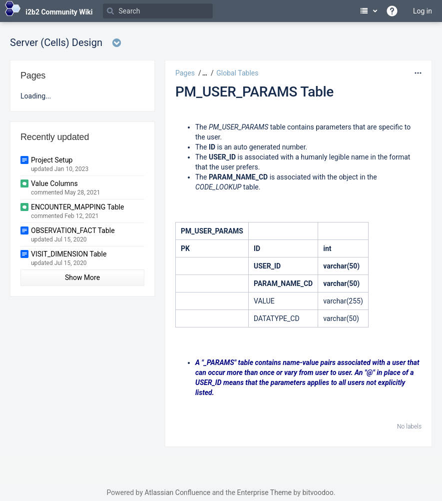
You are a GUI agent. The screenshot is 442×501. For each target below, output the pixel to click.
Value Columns (54, 184)
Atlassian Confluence (177, 492)
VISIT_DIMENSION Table (68, 254)
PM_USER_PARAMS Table (254, 92)
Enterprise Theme (264, 492)
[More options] (418, 73)
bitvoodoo (317, 492)
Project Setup (51, 160)
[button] (203, 73)
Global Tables (237, 73)
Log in (422, 11)
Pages (185, 73)
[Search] (158, 11)
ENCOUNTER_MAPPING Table (77, 207)
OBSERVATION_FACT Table (73, 230)
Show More (82, 278)
